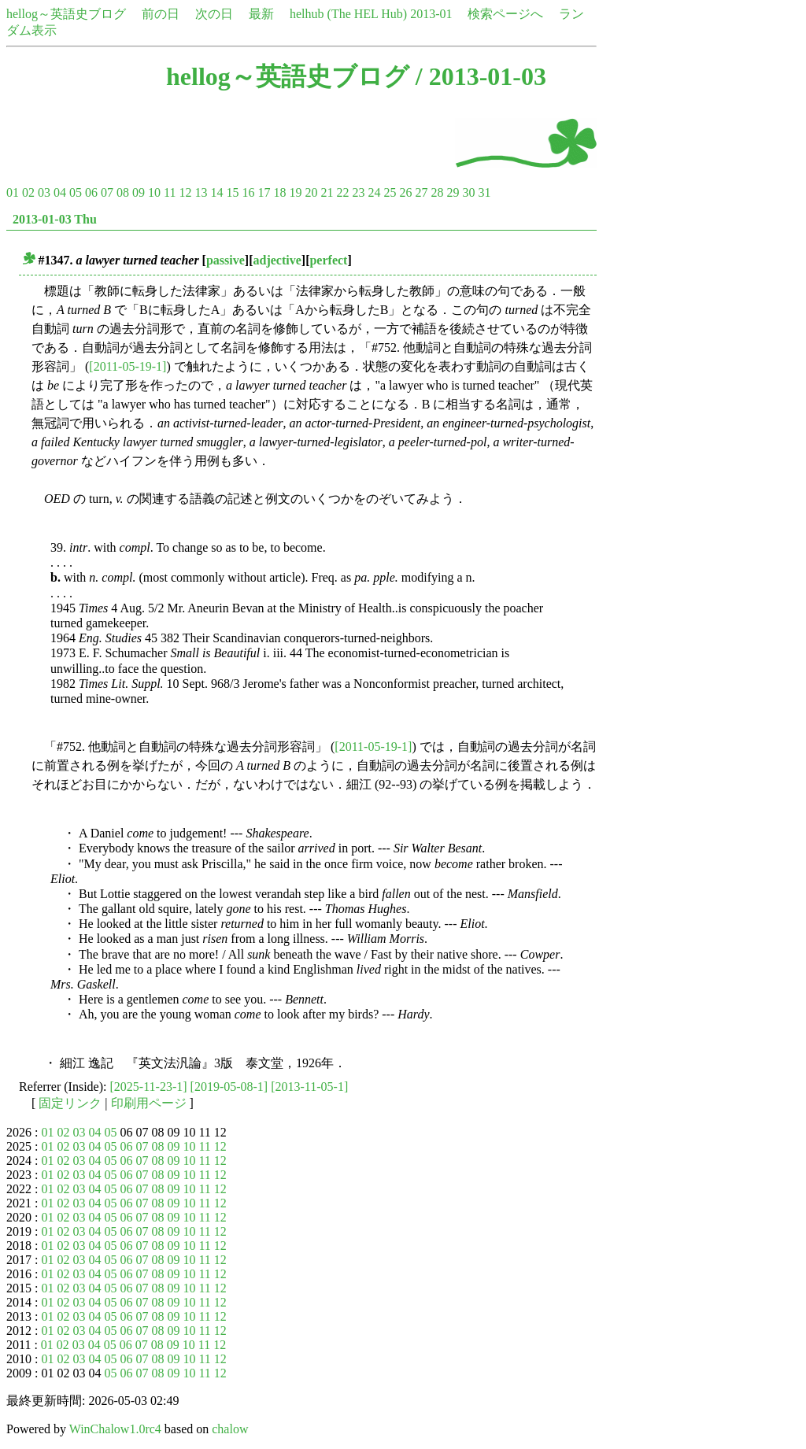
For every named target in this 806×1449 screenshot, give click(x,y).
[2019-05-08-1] (229, 1086)
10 (154, 192)
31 (484, 192)
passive (225, 260)
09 (138, 192)
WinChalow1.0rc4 (115, 1429)
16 (248, 192)
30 (468, 192)
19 (295, 192)
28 (437, 192)
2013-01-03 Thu (55, 219)
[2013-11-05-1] (309, 1086)
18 (279, 192)
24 (374, 192)
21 (326, 192)
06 (91, 192)
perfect (328, 260)
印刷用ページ (149, 1103)
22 (342, 192)
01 (12, 192)
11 (170, 192)
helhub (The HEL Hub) (348, 13)
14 (216, 192)
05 (75, 192)
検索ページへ (505, 13)
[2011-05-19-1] (127, 366)
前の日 (160, 13)
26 (405, 192)
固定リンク (70, 1103)
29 (452, 192)
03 (44, 192)
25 (389, 192)
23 (358, 192)
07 (107, 192)
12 (185, 192)
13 (200, 192)
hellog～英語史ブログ (66, 13)
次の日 (214, 13)
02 (28, 192)
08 (122, 192)
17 (263, 192)
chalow (230, 1429)
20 (311, 192)
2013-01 (431, 13)
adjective (277, 260)
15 (232, 192)
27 (421, 192)
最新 (261, 13)
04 (60, 192)
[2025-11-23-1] (148, 1086)
